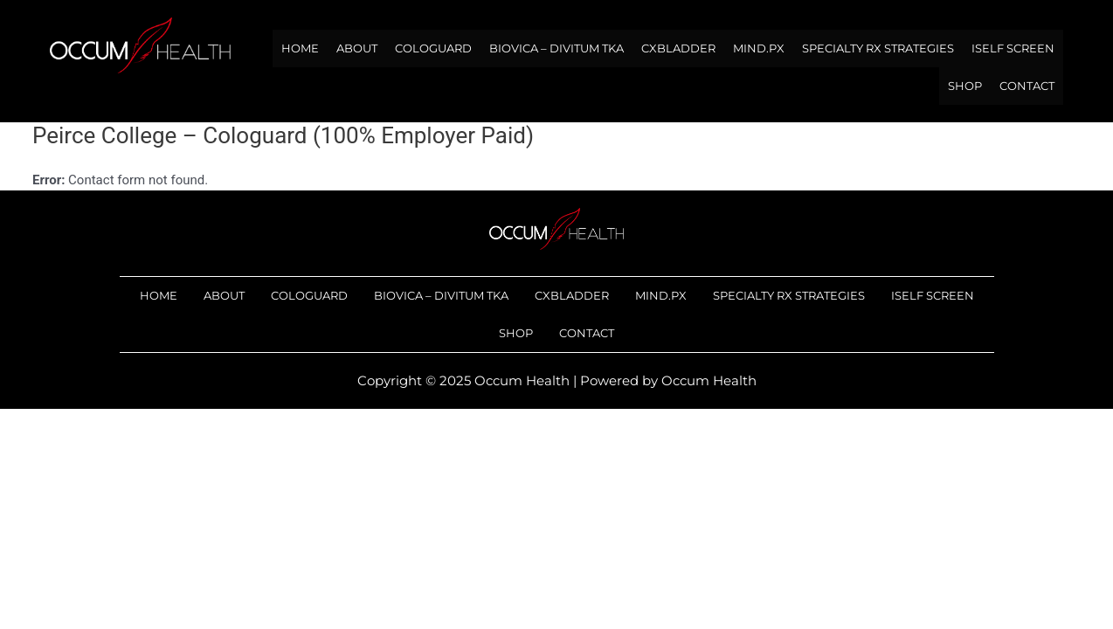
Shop (965, 86)
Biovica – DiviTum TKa (556, 48)
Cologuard (433, 48)
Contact (1026, 86)
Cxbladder (678, 48)
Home (300, 48)
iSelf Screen (1012, 48)
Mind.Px (759, 48)
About (356, 48)
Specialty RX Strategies (878, 48)
